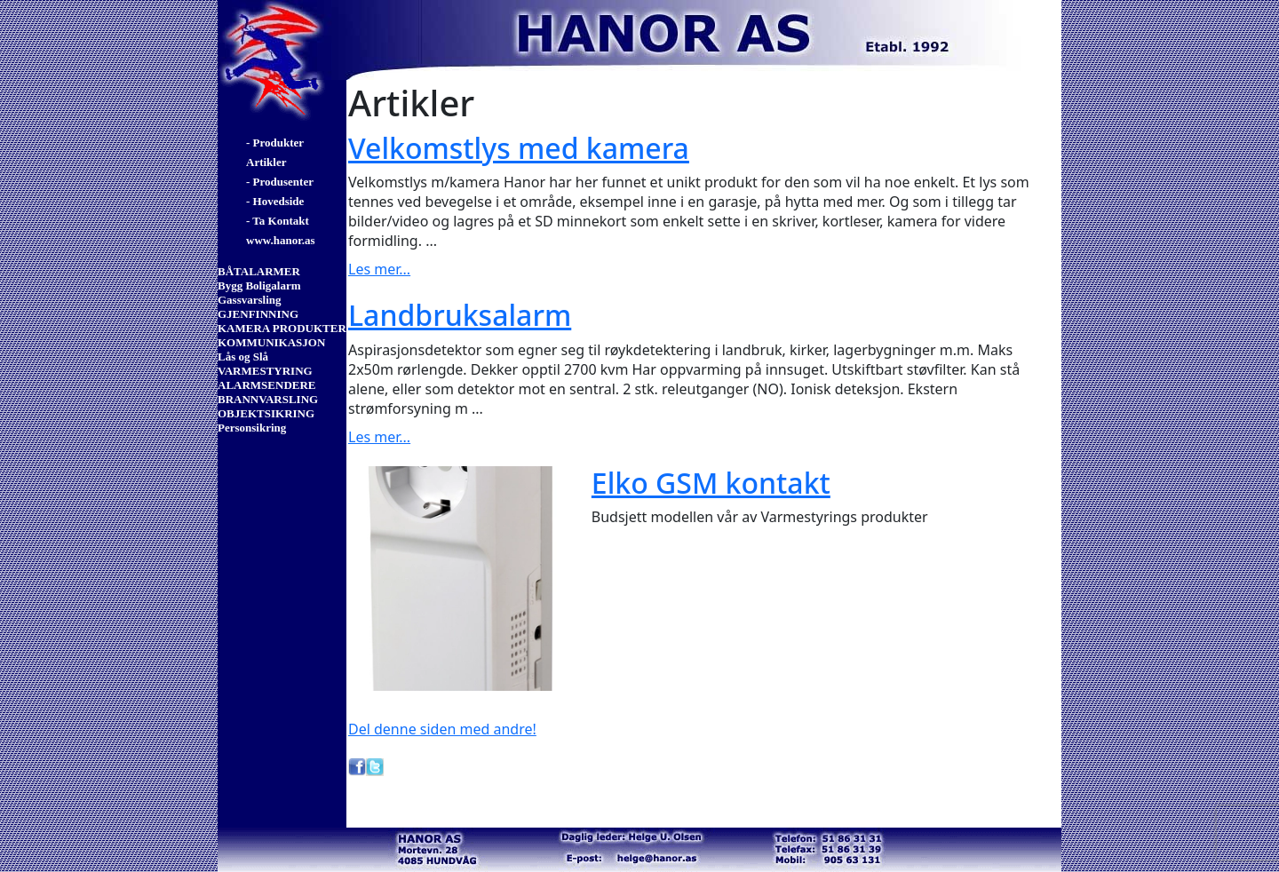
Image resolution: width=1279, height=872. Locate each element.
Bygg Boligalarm (259, 285)
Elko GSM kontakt (711, 483)
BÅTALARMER (259, 271)
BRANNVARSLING (268, 399)
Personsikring (252, 427)
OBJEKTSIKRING (266, 413)
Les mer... (379, 269)
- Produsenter (280, 181)
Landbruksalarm (459, 315)
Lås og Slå (243, 356)
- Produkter (275, 142)
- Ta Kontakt (277, 220)
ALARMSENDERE (267, 385)
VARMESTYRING (265, 370)
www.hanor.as (280, 240)
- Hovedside (275, 201)
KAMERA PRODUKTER (282, 328)
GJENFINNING (258, 314)
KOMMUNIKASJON (271, 342)
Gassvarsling (250, 299)
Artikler (266, 162)
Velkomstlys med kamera (518, 148)
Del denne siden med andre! (442, 729)
